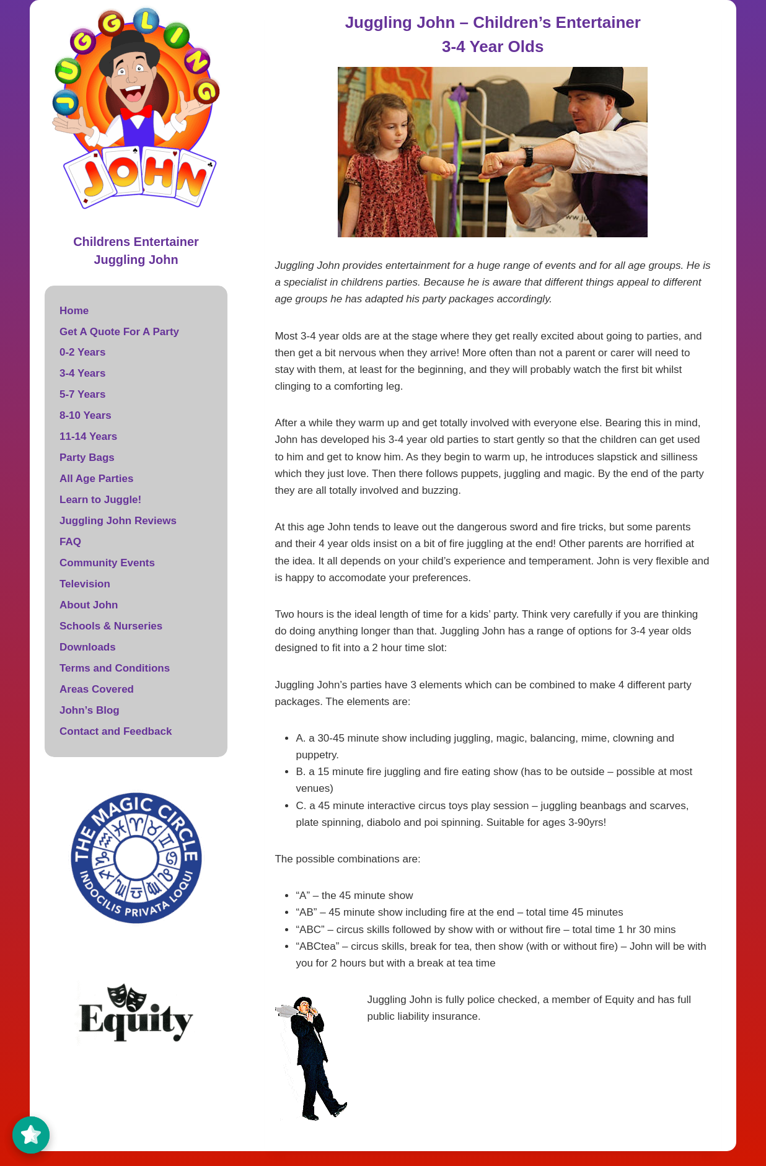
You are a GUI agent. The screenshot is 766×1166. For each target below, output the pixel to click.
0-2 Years (82, 352)
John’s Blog (89, 710)
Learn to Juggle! (100, 500)
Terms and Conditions (114, 668)
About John (88, 605)
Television (84, 584)
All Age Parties (96, 478)
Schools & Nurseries (110, 626)
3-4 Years (82, 373)
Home (74, 311)
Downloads (87, 647)
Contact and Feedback (115, 731)
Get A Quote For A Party (119, 332)
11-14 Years (88, 436)
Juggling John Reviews (118, 521)
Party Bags (87, 457)
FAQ (70, 542)
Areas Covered (96, 689)
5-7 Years (82, 394)
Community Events (107, 563)
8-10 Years (85, 415)
